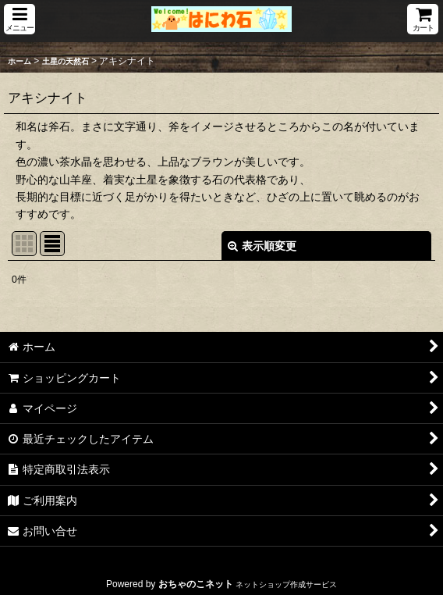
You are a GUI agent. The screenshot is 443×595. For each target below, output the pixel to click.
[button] (19, 19)
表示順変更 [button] (262, 246)
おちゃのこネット (195, 584)
